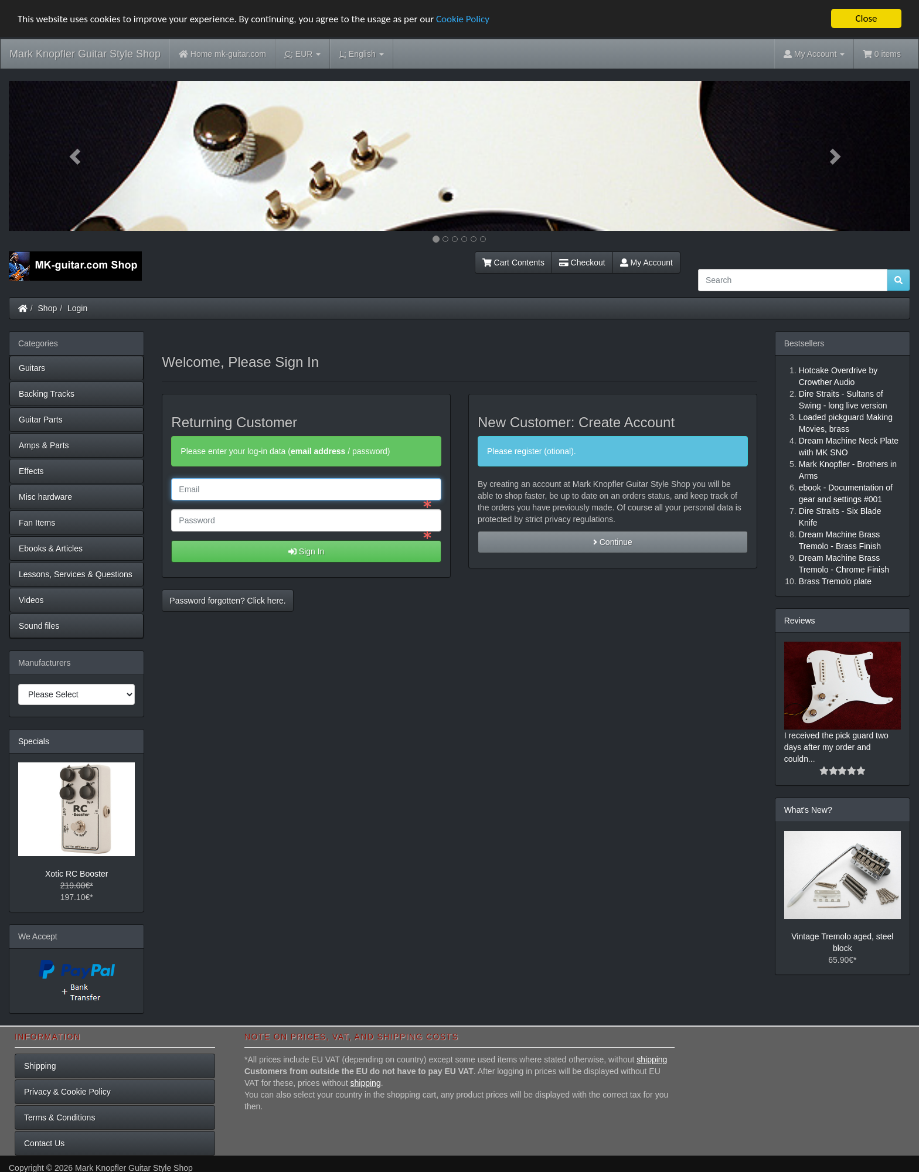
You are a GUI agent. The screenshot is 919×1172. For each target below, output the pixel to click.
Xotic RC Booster (76, 873)
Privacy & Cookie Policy (67, 1091)
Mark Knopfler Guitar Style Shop (85, 54)
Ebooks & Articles (51, 548)
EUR (303, 54)
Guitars (32, 368)
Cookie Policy (462, 19)
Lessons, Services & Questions (75, 574)
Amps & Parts (44, 445)
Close (866, 18)
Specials (33, 741)
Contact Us (44, 1143)
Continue (612, 542)
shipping (652, 1059)
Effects (31, 471)
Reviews (799, 620)
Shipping (40, 1066)
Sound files (39, 626)
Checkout (582, 262)
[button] (76, 156)
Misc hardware (45, 497)
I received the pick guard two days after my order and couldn (836, 747)
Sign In (306, 551)
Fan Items (37, 522)
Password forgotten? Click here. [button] (227, 600)
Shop (47, 308)
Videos (31, 600)
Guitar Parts (41, 419)
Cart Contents (513, 262)
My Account (646, 262)
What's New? (808, 810)
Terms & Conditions (59, 1117)
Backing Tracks (46, 393)
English (361, 54)
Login (77, 308)
